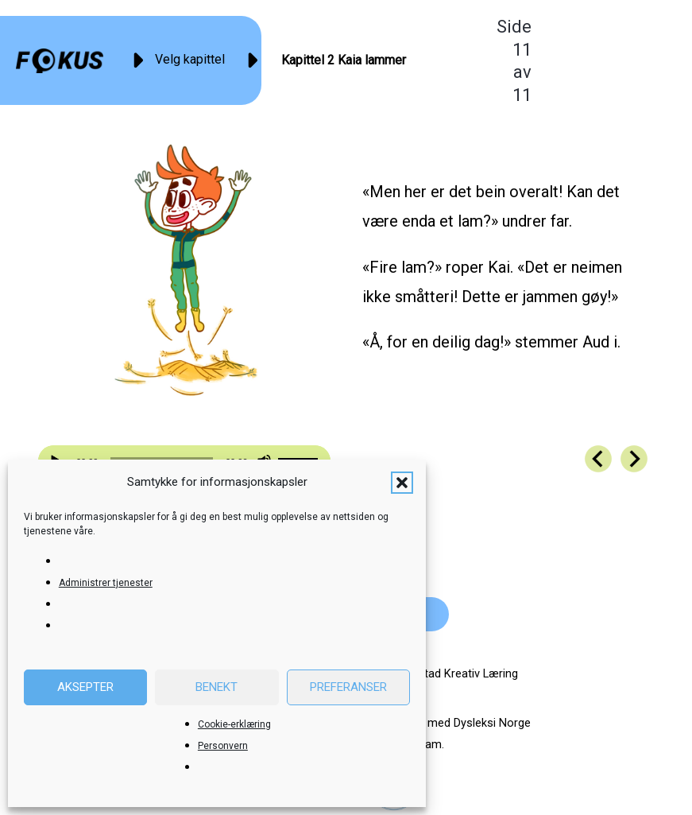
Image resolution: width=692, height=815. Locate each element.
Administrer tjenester (106, 582)
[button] (402, 483)
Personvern (223, 745)
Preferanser (348, 687)
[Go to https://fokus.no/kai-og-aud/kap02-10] (598, 459)
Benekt (216, 687)
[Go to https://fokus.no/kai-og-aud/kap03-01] (634, 459)
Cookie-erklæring (234, 724)
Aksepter (85, 687)
